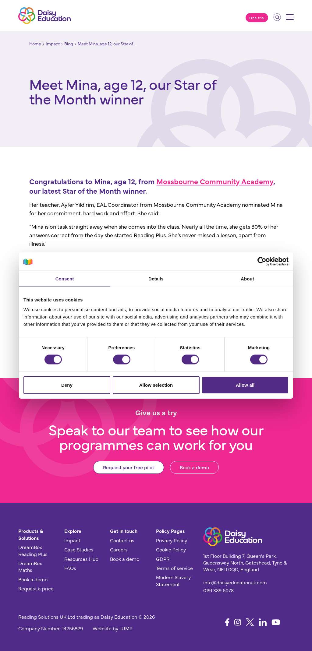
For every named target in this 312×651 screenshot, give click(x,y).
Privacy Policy (171, 540)
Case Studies (79, 549)
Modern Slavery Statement (173, 580)
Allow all (245, 384)
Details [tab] (156, 278)
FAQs (70, 568)
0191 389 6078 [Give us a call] (218, 590)
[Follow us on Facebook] (227, 622)
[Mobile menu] (290, 19)
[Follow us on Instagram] (237, 622)
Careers (119, 549)
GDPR (162, 558)
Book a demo (194, 467)
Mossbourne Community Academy (215, 181)
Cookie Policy (171, 549)
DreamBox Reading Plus (33, 550)
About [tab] (247, 278)
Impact (72, 540)
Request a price (36, 588)
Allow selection (156, 384)
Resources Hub (81, 558)
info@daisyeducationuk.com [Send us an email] (235, 582)
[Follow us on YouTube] (275, 622)
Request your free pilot (128, 467)
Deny (67, 384)
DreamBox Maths (30, 566)
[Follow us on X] (250, 622)
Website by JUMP (113, 628)
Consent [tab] (64, 278)
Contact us (122, 540)
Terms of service (174, 568)
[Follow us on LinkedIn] (263, 622)
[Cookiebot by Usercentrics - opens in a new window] (262, 261)
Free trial (256, 17)
